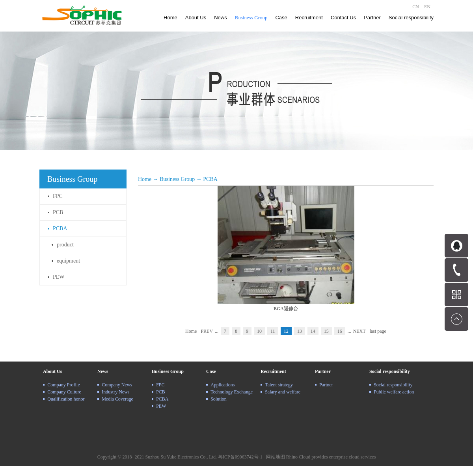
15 (326, 331)
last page (378, 331)
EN (427, 6)
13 (299, 331)
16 (339, 331)
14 (313, 331)
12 (286, 331)
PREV (207, 331)
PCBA (210, 179)
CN (415, 6)
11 (272, 331)
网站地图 (274, 457)
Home (170, 18)
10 (259, 331)
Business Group (177, 179)
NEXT (359, 331)
